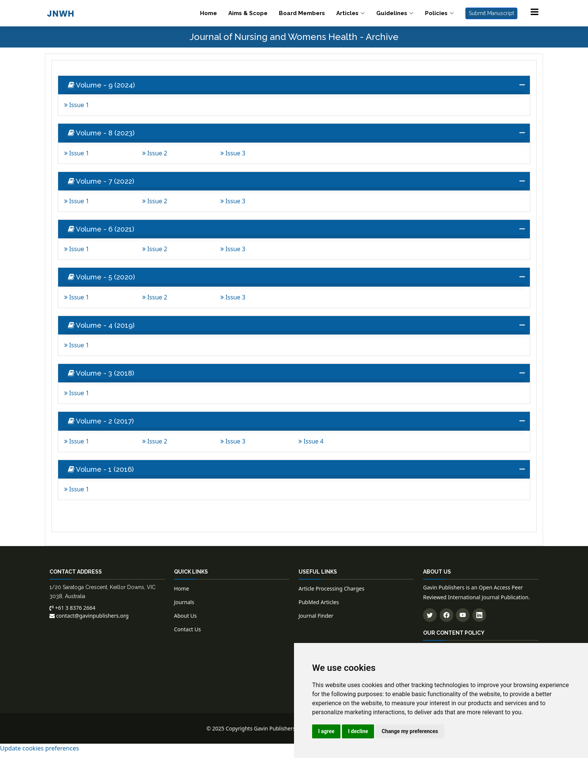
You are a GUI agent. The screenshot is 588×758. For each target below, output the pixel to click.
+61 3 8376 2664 (72, 613)
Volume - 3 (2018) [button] (103, 377)
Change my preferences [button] (410, 731)
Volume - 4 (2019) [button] (103, 328)
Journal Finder (316, 621)
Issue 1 (76, 105)
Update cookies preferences (39, 753)
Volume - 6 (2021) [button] (103, 231)
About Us (185, 621)
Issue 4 (311, 446)
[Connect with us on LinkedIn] (479, 621)
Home (208, 13)
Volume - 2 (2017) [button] (103, 425)
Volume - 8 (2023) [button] (103, 133)
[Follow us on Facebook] (446, 621)
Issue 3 (232, 154)
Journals (184, 607)
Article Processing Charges (331, 594)
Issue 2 (154, 154)
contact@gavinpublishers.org (89, 621)
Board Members (302, 13)
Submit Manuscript (491, 13)
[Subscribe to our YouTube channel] (462, 621)
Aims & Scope (248, 13)
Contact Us (187, 634)
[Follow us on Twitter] (430, 621)
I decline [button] (358, 731)
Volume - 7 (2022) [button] (103, 182)
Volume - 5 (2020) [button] (103, 279)
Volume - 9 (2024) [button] (104, 85)
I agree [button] (326, 731)
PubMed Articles (319, 607)
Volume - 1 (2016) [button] (103, 474)
